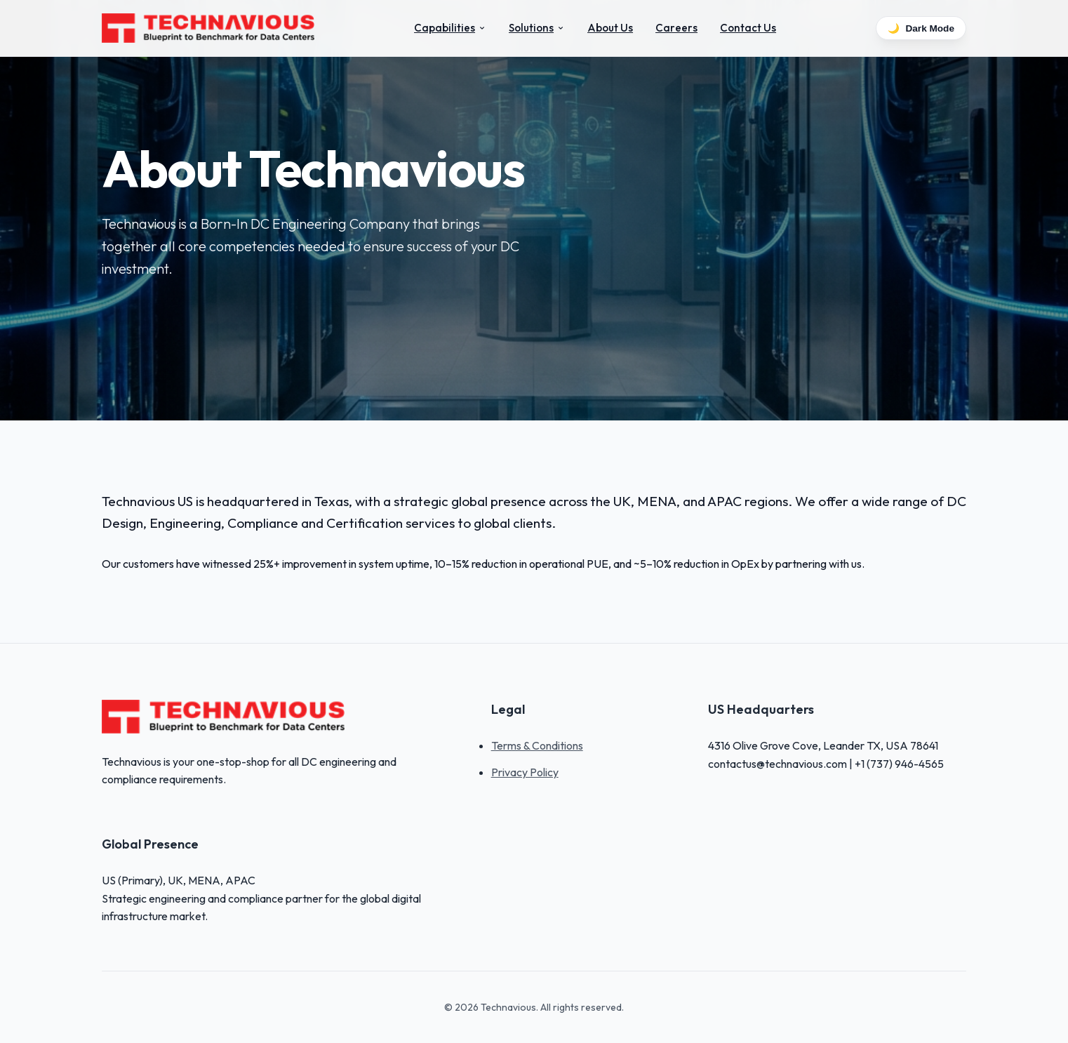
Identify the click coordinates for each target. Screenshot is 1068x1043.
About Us (610, 27)
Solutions (537, 27)
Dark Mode (921, 28)
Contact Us (748, 27)
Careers (676, 27)
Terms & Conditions (537, 745)
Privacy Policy (525, 772)
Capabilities (450, 27)
